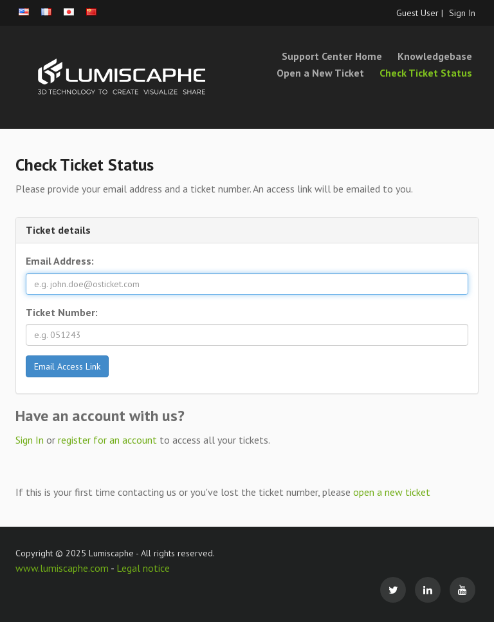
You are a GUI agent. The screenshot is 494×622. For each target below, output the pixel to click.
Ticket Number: (62, 312)
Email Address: (60, 260)
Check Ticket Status (426, 72)
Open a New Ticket (320, 72)
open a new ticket (391, 491)
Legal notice (143, 567)
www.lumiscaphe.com (63, 567)
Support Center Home (332, 56)
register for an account (109, 439)
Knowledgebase (435, 56)
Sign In (462, 13)
